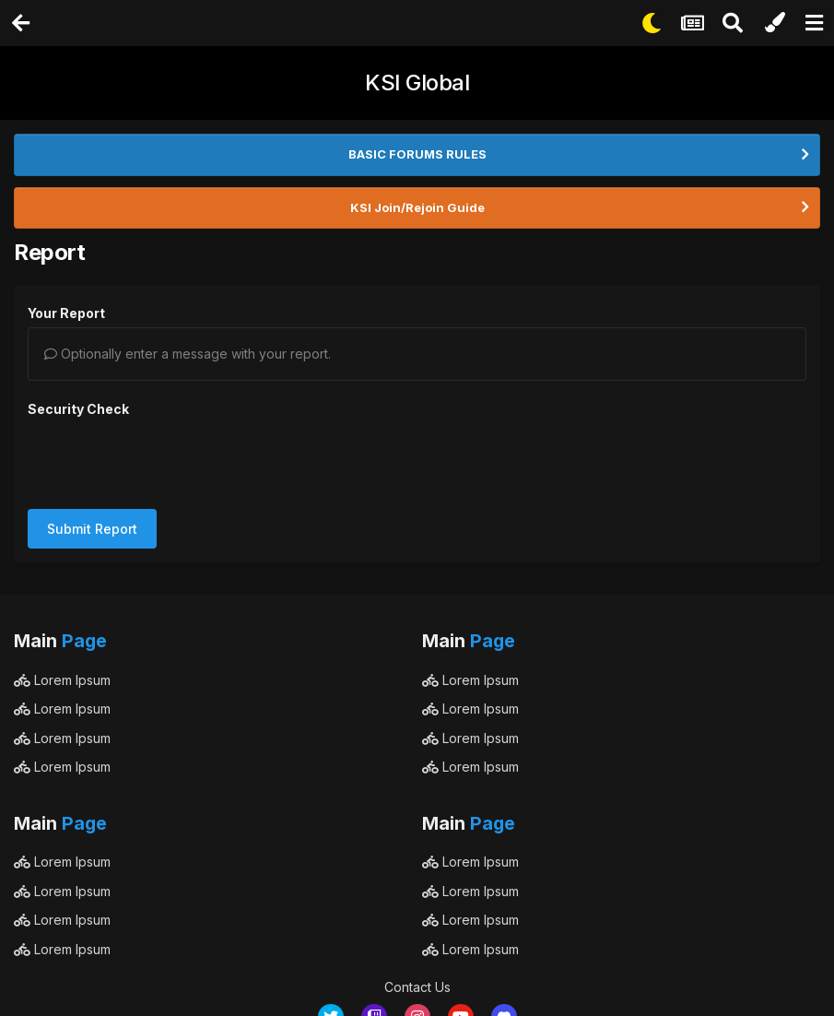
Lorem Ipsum (62, 608)
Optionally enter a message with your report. (187, 353)
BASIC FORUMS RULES (417, 154)
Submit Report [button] (92, 457)
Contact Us (417, 915)
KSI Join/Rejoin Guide (417, 207)
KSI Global (417, 82)
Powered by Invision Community (417, 989)
